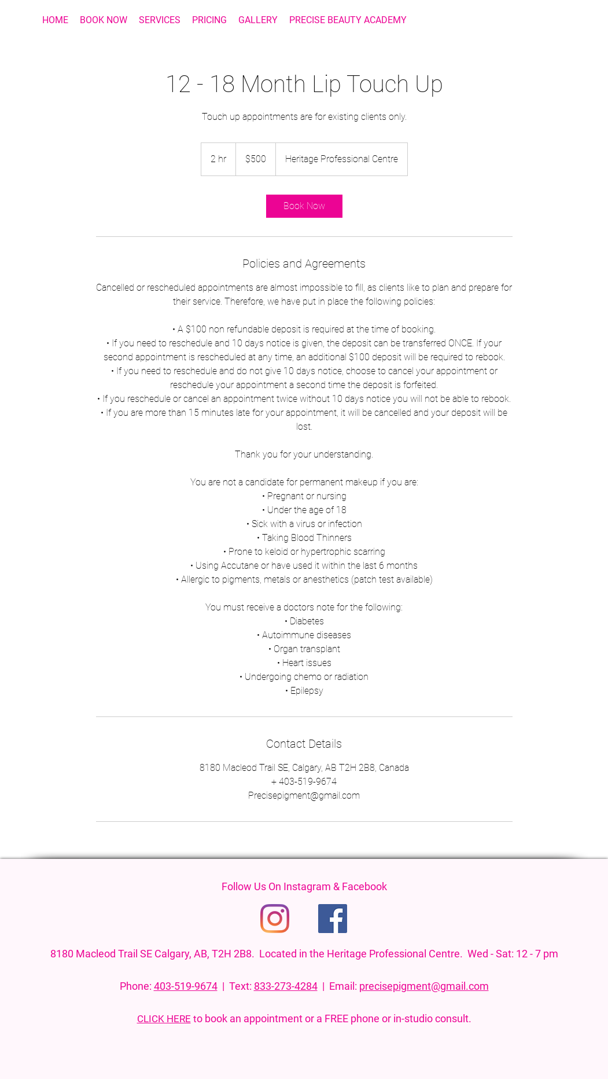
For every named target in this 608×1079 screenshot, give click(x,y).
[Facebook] (332, 918)
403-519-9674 (186, 986)
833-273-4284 (286, 986)
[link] (304, 206)
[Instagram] (274, 918)
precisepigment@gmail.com (424, 986)
